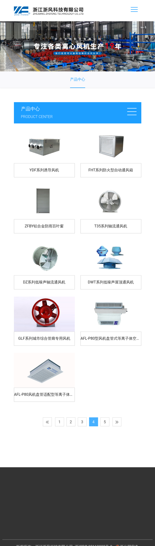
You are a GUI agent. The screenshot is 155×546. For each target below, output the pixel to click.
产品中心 (77, 79)
